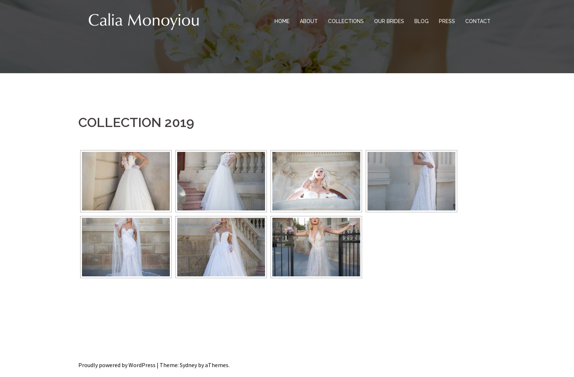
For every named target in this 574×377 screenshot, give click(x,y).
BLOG (421, 21)
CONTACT (478, 21)
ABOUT (309, 21)
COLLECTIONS (346, 21)
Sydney (188, 365)
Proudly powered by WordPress (117, 365)
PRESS (447, 21)
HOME (282, 21)
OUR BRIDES (389, 21)
